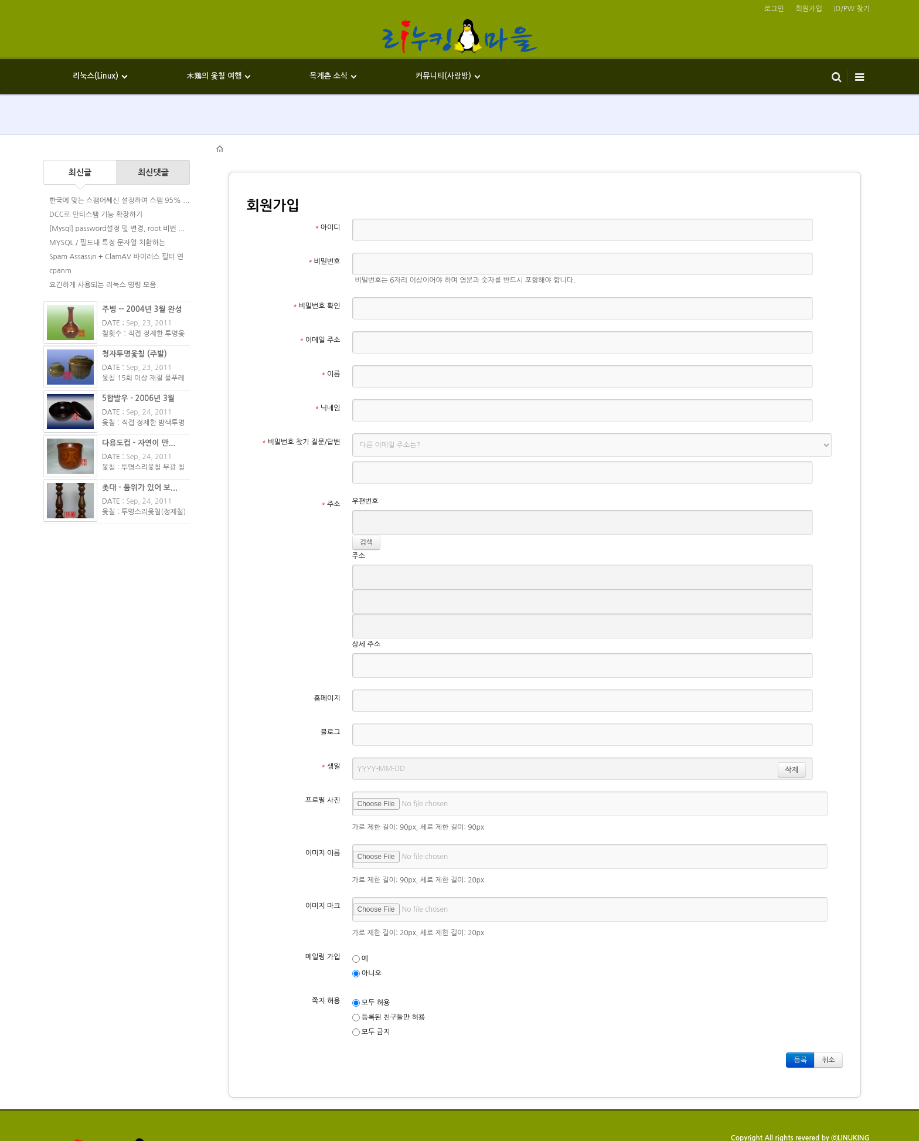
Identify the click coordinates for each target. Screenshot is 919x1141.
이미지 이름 (323, 802)
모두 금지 (371, 982)
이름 (330, 363)
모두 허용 (371, 952)
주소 (330, 493)
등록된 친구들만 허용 (389, 967)
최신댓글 (153, 172)
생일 (330, 715)
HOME (220, 149)
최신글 (80, 172)
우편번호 (365, 490)
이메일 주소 (319, 329)
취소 (828, 1009)
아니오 (367, 923)
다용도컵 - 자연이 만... (138, 443)
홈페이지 (327, 647)
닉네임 (327, 397)
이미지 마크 (323, 855)
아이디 (327, 227)
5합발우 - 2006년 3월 (138, 398)
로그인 (774, 8)
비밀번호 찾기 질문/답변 (301, 431)
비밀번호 (324, 261)
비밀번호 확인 (316, 295)
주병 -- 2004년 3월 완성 (142, 309)
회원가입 (809, 8)
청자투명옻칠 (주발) (134, 354)
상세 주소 (366, 593)
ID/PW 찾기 (852, 8)
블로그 (331, 681)
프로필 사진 (323, 749)
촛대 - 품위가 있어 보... (140, 487)
